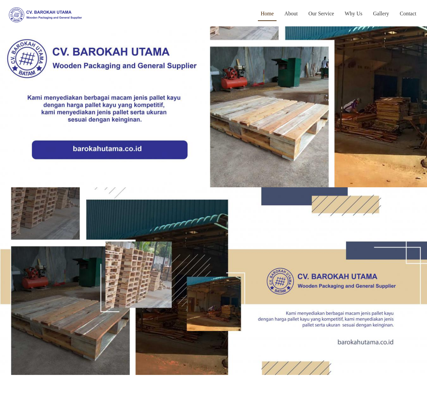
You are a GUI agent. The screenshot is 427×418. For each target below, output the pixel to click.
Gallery (381, 13)
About (291, 13)
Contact (408, 13)
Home (268, 12)
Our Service (321, 13)
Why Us (353, 13)
